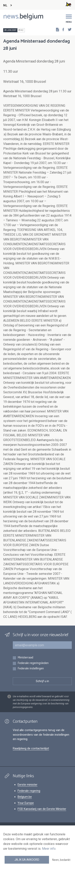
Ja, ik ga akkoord (26, 859)
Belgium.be (25, 797)
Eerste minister (27, 784)
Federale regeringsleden (33, 663)
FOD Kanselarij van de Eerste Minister (42, 809)
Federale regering (29, 791)
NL (5, 5)
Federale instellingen (31, 668)
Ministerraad (25, 657)
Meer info (49, 848)
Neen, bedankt (61, 859)
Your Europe (26, 803)
